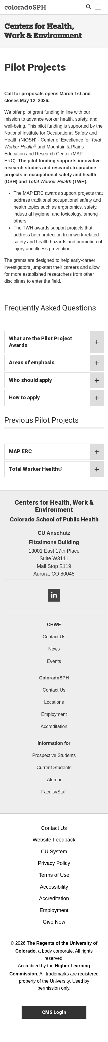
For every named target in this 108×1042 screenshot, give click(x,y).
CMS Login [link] (54, 1012)
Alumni (54, 779)
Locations (54, 702)
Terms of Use (54, 875)
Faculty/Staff (54, 791)
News (54, 648)
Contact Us (54, 636)
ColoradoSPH (54, 677)
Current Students (54, 767)
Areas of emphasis (56, 363)
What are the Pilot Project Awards (56, 342)
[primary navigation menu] (98, 7)
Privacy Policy (54, 863)
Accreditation (54, 726)
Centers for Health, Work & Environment (43, 31)
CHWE (54, 624)
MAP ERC (56, 452)
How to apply (56, 398)
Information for (54, 743)
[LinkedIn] (54, 603)
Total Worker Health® (56, 469)
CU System (54, 851)
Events (54, 661)
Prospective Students (54, 755)
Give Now (54, 922)
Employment (54, 714)
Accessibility (54, 887)
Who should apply (56, 380)
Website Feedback (54, 840)
